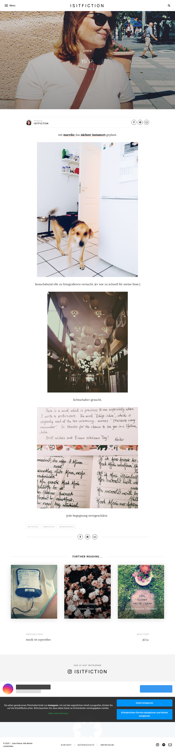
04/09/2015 (87, 69)
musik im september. (38, 639)
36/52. (145, 639)
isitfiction (87, 5)
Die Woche (33, 527)
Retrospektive (66, 527)
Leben (87, 51)
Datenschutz (86, 745)
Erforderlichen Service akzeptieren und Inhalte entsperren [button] (144, 714)
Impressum (107, 745)
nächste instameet (93, 135)
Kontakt (66, 745)
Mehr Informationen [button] (58, 713)
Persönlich (49, 527)
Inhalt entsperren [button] (144, 703)
